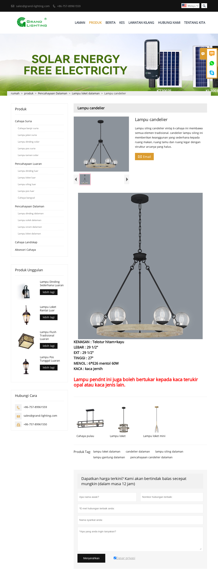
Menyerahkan (91, 559)
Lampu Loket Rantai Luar (48, 308)
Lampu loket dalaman (86, 93)
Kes (122, 23)
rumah (15, 93)
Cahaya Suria (23, 121)
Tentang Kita (194, 23)
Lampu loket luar (27, 177)
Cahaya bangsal (26, 198)
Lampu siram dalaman (30, 227)
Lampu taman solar (28, 155)
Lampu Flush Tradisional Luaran (48, 336)
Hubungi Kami (169, 23)
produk (28, 93)
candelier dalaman (138, 452)
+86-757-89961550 (35, 424)
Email (144, 156)
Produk (95, 23)
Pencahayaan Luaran (28, 164)
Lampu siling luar (27, 184)
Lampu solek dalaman (29, 220)
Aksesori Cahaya (25, 250)
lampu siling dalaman (169, 452)
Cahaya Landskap (26, 242)
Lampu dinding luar (28, 171)
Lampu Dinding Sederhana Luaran (52, 283)
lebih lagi (49, 292)
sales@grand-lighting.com (33, 6)
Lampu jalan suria (27, 135)
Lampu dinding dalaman (31, 213)
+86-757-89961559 (69, 6)
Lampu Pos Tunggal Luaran (50, 359)
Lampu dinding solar (28, 141)
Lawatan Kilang (141, 23)
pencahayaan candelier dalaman (151, 458)
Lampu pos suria (26, 148)
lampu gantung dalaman (109, 458)
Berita (110, 23)
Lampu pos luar (26, 191)
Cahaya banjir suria (28, 128)
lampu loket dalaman (106, 452)
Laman (80, 23)
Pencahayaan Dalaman (52, 93)
